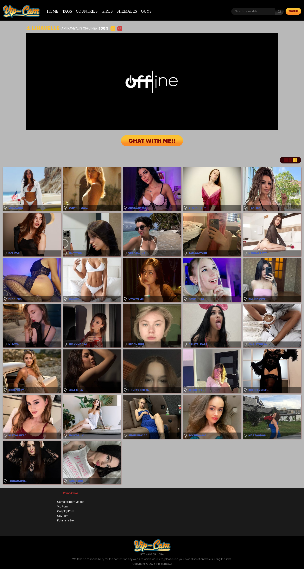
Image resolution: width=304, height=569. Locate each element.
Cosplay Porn (65, 511)
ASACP (151, 554)
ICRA (161, 554)
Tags (67, 11)
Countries (87, 11)
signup (293, 11)
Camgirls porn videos (70, 502)
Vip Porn (62, 506)
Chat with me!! (152, 140)
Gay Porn (62, 516)
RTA (142, 554)
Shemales (127, 11)
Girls (107, 11)
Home (52, 11)
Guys (146, 11)
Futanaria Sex (65, 520)
